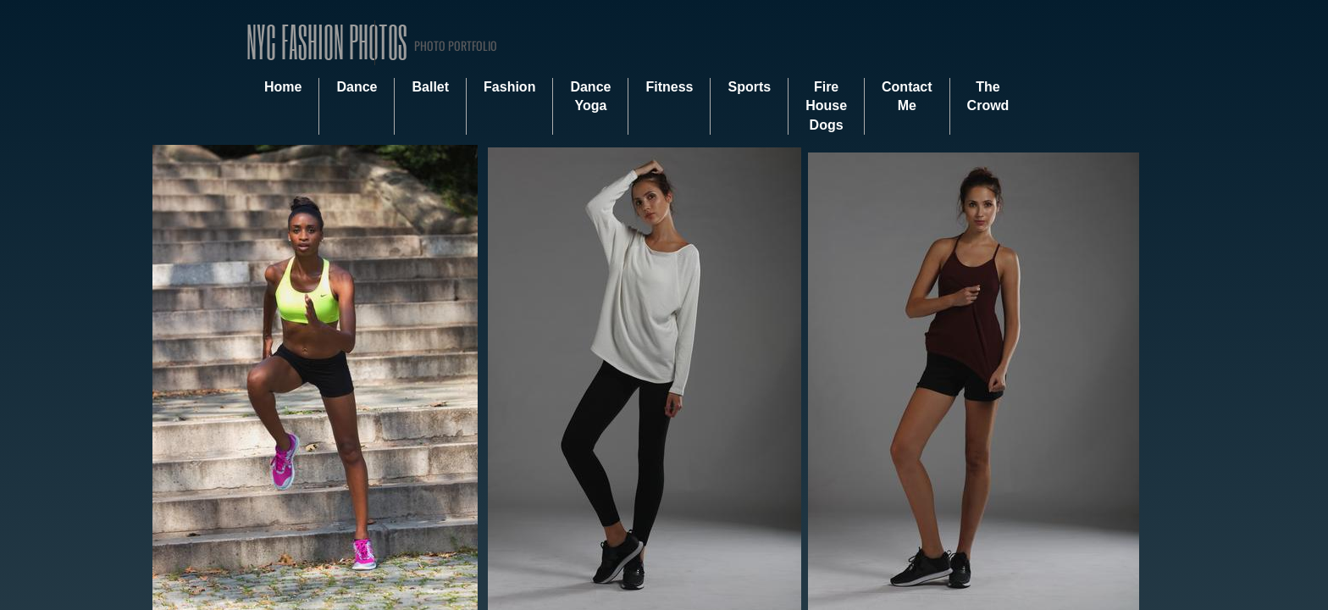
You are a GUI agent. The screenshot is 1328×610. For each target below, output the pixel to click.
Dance (356, 87)
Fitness (669, 87)
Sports (749, 87)
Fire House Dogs (826, 106)
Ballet (430, 87)
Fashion (509, 87)
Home (283, 87)
